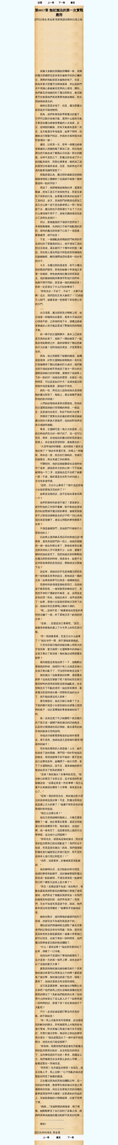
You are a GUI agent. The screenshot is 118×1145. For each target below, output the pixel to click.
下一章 (62, 3)
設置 (40, 3)
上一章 (51, 3)
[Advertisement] (59, 45)
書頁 (73, 3)
